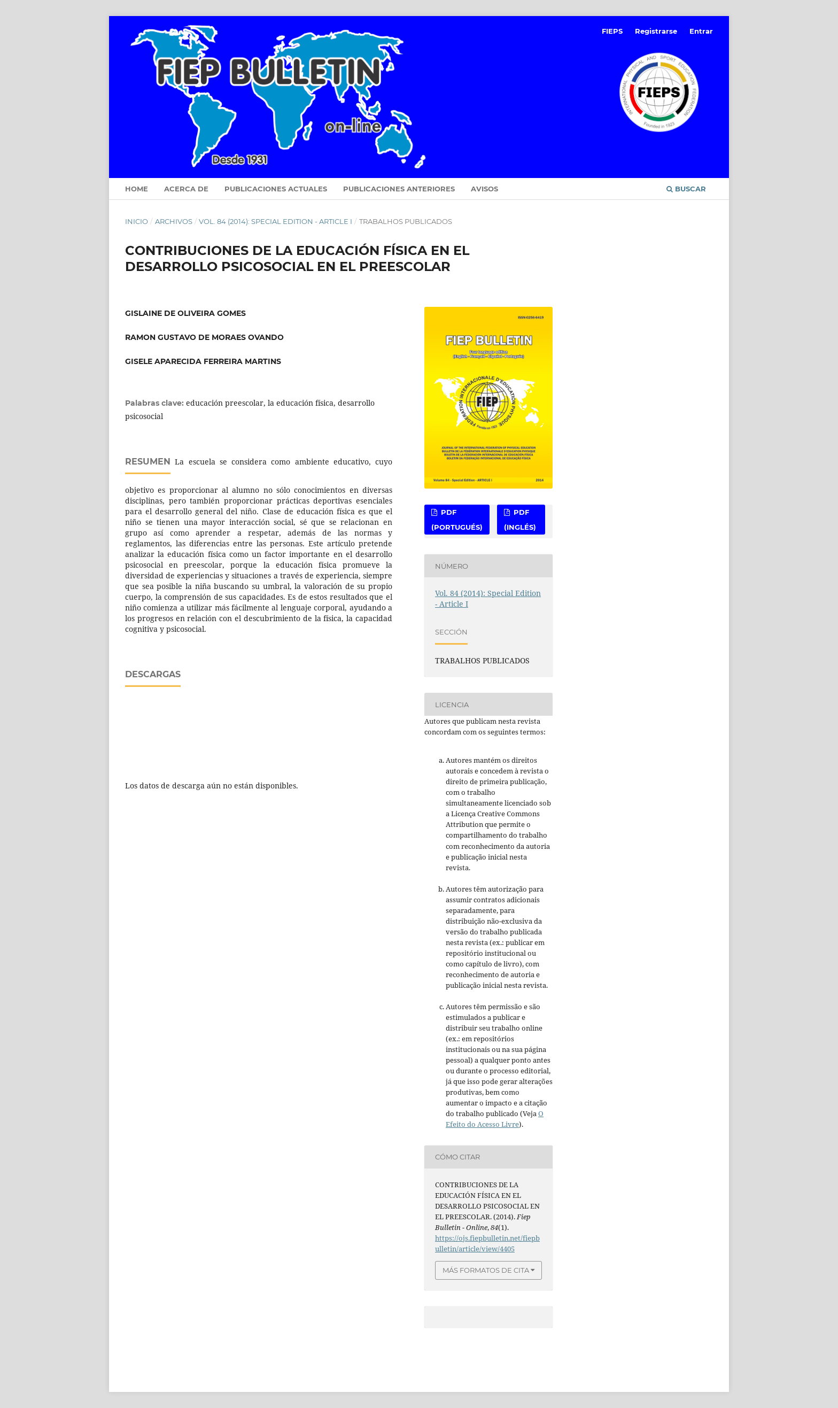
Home (136, 188)
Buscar (686, 188)
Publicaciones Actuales (275, 188)
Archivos (173, 221)
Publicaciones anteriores (399, 188)
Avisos (484, 188)
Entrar (701, 31)
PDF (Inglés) (520, 519)
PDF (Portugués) (457, 519)
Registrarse (656, 31)
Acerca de (186, 188)
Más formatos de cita (486, 1270)
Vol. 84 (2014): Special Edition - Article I (275, 221)
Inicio (136, 221)
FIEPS (612, 31)
